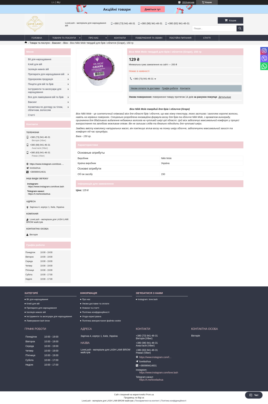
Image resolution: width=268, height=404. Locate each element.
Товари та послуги (64, 38)
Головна (36, 38)
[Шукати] (240, 28)
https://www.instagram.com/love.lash (47, 164)
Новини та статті (90, 308)
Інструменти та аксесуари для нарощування (44, 90)
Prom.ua (150, 394)
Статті (207, 38)
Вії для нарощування (39, 59)
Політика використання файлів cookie (101, 320)
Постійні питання (180, 38)
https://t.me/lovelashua (39, 194)
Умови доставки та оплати (95, 303)
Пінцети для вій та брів (40, 84)
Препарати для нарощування (41, 308)
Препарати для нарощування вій (46, 74)
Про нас (94, 38)
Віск (65, 43)
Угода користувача (91, 316)
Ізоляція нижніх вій (38, 69)
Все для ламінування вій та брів (46, 97)
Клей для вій (35, 64)
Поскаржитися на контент (147, 401)
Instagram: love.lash (148, 299)
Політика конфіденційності (95, 312)
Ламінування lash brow (38, 320)
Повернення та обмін (148, 38)
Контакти (120, 38)
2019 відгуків (188, 2)
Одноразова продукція (40, 79)
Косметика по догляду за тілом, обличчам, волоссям (45, 108)
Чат (253, 395)
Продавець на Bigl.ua (134, 397)
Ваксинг (56, 43)
